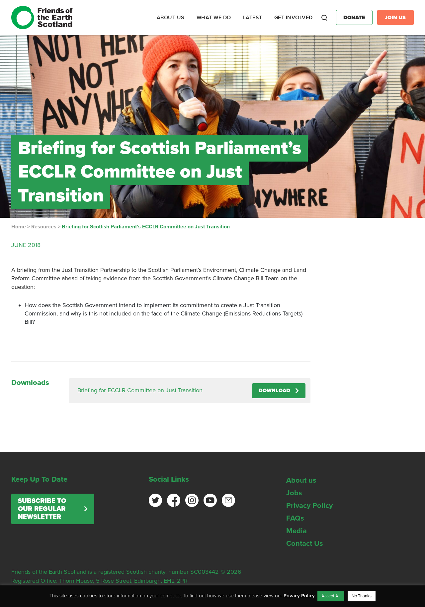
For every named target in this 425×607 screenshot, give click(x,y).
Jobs (294, 493)
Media (296, 531)
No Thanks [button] (362, 596)
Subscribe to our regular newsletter (42, 509)
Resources (43, 226)
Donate (354, 17)
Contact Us (304, 543)
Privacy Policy (309, 505)
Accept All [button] (330, 596)
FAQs (295, 518)
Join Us (395, 17)
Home (18, 226)
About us (301, 480)
